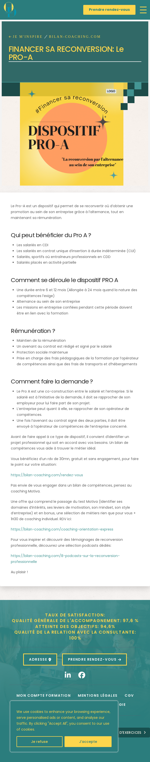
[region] (64, 726)
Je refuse (39, 741)
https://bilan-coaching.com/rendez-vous (47, 475)
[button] (143, 10)
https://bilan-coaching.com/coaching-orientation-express (62, 529)
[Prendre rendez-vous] (109, 10)
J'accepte (88, 741)
